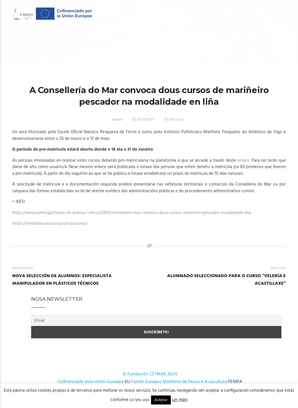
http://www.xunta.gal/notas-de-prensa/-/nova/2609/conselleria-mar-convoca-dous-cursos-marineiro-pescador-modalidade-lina (131, 212)
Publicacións (242, 38)
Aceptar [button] (161, 400)
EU (127, 382)
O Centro (27, 38)
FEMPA (235, 382)
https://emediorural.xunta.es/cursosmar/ (50, 223)
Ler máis (180, 399)
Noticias (176, 119)
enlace (243, 160)
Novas (273, 38)
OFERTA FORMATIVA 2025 (135, 38)
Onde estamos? (34, 61)
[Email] (156, 320)
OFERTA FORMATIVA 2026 (75, 38)
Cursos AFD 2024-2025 (193, 38)
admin (117, 119)
